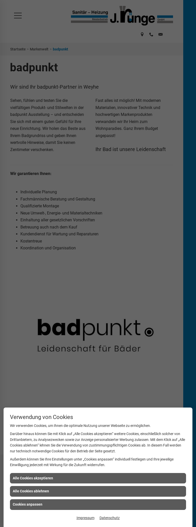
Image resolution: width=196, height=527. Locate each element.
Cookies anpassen (27, 504)
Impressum (85, 518)
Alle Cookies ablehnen (31, 491)
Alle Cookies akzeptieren (33, 478)
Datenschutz (110, 518)
